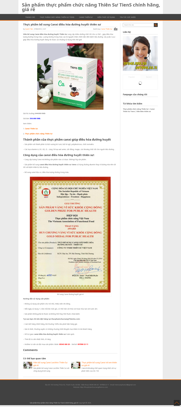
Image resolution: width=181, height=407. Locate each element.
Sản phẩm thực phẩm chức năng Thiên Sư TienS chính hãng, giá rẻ (91, 7)
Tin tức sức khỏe (128, 17)
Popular (131, 77)
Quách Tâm (29, 29)
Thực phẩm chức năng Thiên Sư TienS (57, 17)
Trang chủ (30, 17)
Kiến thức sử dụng (106, 17)
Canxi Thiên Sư (86, 17)
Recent (149, 77)
